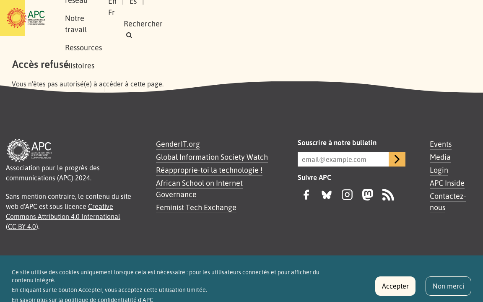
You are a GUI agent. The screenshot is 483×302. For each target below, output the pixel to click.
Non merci (448, 289)
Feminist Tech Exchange (196, 207)
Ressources (276, 8)
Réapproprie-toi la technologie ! (209, 169)
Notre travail (224, 8)
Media (440, 156)
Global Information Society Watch (212, 156)
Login (439, 169)
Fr (361, 12)
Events (441, 143)
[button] (362, 23)
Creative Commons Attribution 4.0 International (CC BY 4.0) (63, 216)
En (321, 12)
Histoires (120, 26)
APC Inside (447, 182)
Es (341, 12)
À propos (119, 8)
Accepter (395, 289)
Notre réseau (168, 8)
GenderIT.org (178, 143)
